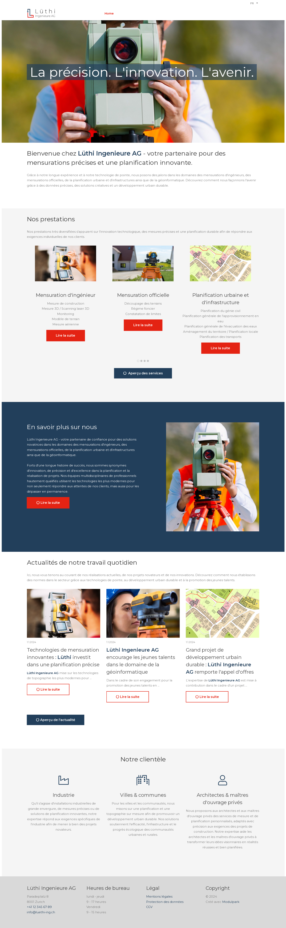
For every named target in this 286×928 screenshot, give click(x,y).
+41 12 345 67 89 (39, 907)
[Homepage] (41, 13)
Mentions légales (159, 896)
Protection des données (164, 902)
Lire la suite (65, 335)
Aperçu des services (143, 373)
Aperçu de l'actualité (55, 720)
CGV (149, 907)
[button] (138, 361)
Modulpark (230, 902)
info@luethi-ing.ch (41, 912)
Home (109, 13)
